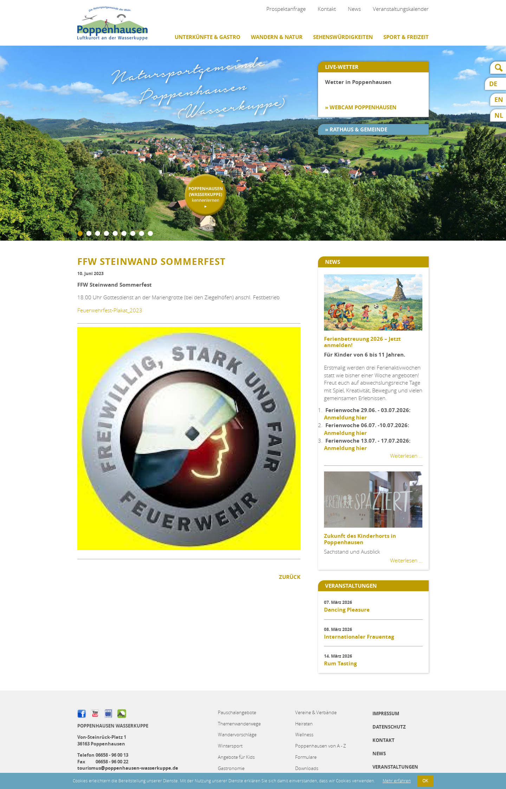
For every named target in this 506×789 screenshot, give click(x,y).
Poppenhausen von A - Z (320, 746)
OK (425, 781)
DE (493, 83)
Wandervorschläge (237, 734)
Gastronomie (231, 768)
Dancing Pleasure (347, 609)
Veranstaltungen (395, 767)
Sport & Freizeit (406, 37)
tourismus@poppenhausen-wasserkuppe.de (127, 768)
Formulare (306, 757)
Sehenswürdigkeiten (343, 37)
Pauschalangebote (237, 712)
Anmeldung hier (345, 417)
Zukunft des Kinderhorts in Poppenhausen (360, 539)
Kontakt (327, 8)
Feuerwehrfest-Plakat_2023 (109, 310)
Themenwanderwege (239, 723)
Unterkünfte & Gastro (207, 37)
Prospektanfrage (286, 8)
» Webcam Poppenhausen (360, 107)
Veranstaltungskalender (401, 8)
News (354, 8)
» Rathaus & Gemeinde (356, 129)
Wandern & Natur (277, 37)
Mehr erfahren (397, 781)
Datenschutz (389, 727)
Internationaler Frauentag (359, 636)
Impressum (385, 713)
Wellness (304, 734)
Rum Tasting (340, 663)
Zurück (289, 577)
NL (498, 115)
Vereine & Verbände (316, 712)
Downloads (306, 768)
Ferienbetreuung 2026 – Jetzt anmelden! (362, 342)
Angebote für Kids (236, 757)
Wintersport (230, 746)
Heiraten (304, 723)
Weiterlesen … (406, 455)
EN (498, 99)
